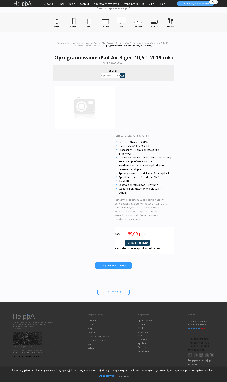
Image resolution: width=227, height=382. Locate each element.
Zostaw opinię (113, 291)
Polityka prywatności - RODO (200, 366)
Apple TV (143, 343)
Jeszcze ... (124, 376)
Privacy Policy (18, 353)
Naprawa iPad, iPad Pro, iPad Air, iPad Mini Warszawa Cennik (94, 43)
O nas (61, 3)
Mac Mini (143, 339)
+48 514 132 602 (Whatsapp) (198, 347)
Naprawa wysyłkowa (106, 3)
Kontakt (84, 3)
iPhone (142, 324)
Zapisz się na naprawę (198, 3)
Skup (151, 3)
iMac (140, 335)
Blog (72, 3)
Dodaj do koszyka (137, 243)
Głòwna (48, 3)
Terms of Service (33, 353)
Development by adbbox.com (26, 356)
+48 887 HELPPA (198, 339)
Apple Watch (145, 320)
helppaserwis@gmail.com (200, 361)
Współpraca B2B (134, 3)
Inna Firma (144, 351)
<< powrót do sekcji (113, 265)
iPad (140, 328)
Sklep (162, 3)
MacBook (143, 332)
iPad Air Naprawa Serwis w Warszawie (142, 43)
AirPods (142, 347)
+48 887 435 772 (198, 342)
